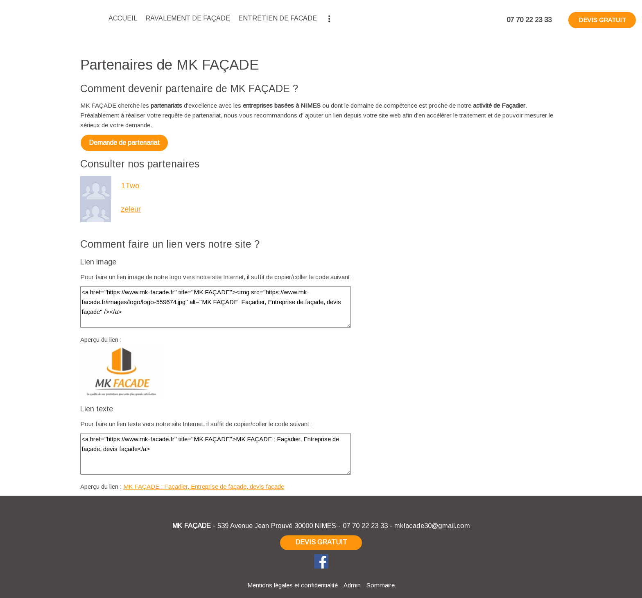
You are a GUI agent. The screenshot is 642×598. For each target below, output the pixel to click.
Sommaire (380, 585)
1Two (130, 186)
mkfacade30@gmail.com (432, 525)
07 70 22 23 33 (365, 525)
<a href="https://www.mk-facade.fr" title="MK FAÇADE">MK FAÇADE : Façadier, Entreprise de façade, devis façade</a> (215, 454)
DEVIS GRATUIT (602, 19)
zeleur (131, 209)
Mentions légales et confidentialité (292, 585)
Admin (352, 585)
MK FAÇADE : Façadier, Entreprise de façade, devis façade (203, 486)
